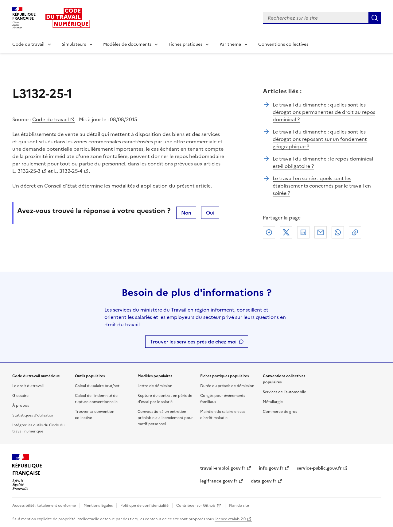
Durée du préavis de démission (227, 386)
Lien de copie (355, 232)
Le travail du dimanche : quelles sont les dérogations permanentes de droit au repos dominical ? (324, 112)
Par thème (230, 44)
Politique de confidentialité (144, 505)
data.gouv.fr (263, 481)
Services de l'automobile (284, 392)
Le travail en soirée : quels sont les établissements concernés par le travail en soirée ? (322, 186)
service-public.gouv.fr (319, 468)
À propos (20, 405)
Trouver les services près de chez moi (193, 341)
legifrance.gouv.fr (218, 481)
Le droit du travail (28, 386)
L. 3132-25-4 (68, 171)
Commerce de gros (280, 411)
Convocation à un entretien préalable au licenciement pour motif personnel (165, 418)
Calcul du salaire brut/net (97, 386)
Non (186, 212)
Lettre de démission (155, 386)
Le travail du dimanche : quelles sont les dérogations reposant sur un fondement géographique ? (320, 139)
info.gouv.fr (271, 468)
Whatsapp (338, 232)
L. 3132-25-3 (26, 171)
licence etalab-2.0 (230, 519)
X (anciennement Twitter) (286, 232)
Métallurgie (273, 402)
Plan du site (239, 505)
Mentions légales (98, 505)
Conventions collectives (283, 44)
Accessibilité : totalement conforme (44, 505)
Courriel (320, 232)
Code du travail (28, 44)
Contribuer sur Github (195, 505)
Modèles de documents (127, 44)
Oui (210, 212)
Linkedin (303, 232)
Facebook (269, 232)
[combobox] (315, 18)
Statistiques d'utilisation (33, 415)
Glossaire (20, 395)
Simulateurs (74, 44)
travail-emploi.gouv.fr (222, 468)
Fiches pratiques (185, 44)
